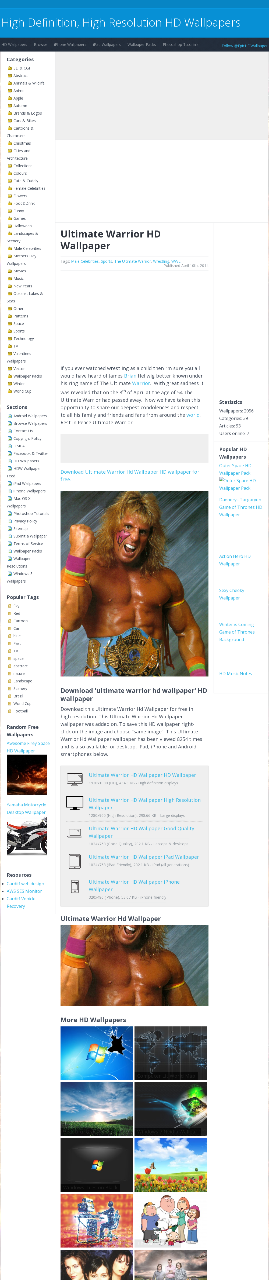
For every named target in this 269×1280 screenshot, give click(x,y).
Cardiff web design (25, 884)
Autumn (20, 105)
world (193, 415)
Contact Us (23, 430)
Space (18, 323)
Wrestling (161, 261)
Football (20, 711)
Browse (40, 44)
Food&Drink (24, 203)
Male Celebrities (27, 248)
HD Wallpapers (14, 44)
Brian (130, 375)
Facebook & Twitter (30, 453)
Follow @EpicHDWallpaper (245, 45)
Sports (19, 331)
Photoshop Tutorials (181, 44)
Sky (16, 605)
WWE (175, 261)
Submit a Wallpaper (30, 536)
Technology (23, 338)
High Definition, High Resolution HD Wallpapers (121, 22)
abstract (20, 665)
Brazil (18, 695)
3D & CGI (21, 68)
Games (19, 218)
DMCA (19, 445)
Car (16, 628)
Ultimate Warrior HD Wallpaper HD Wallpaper (142, 775)
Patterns (20, 316)
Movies (19, 270)
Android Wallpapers (30, 415)
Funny (18, 210)
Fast (17, 643)
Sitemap (20, 528)
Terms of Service (28, 543)
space (18, 658)
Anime (18, 90)
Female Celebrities (29, 188)
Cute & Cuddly (25, 180)
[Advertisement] (99, 5)
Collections (23, 165)
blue (17, 635)
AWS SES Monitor (24, 891)
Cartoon (20, 620)
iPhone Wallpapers (70, 44)
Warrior (141, 383)
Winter (19, 383)
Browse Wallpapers (30, 423)
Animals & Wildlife (29, 83)
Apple (18, 98)
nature (19, 673)
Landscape (22, 680)
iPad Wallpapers (107, 44)
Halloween (22, 225)
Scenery (20, 688)
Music (18, 278)
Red (16, 613)
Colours (20, 173)
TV (15, 346)
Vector (19, 368)
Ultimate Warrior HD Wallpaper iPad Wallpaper (144, 853)
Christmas (22, 143)
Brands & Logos (27, 113)
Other (18, 308)
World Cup (22, 391)
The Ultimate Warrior (132, 261)
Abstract (20, 75)
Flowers (20, 195)
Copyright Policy (27, 438)
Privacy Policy (25, 521)
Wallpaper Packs (142, 44)
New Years (22, 285)
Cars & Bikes (24, 120)
